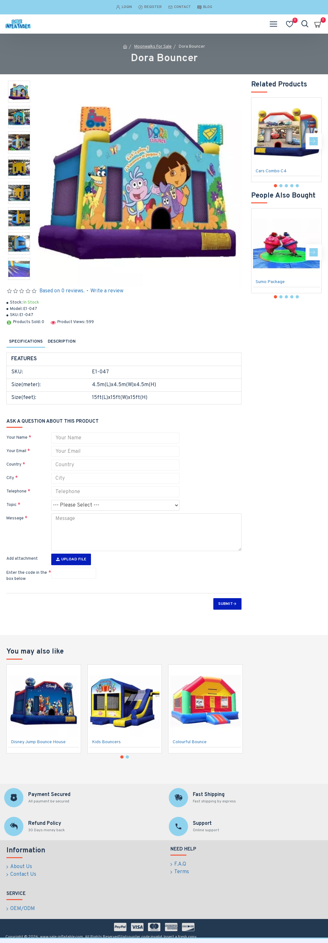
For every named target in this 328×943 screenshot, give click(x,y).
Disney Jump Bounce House (38, 742)
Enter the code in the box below (26, 576)
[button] (314, 141)
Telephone (16, 491)
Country (13, 464)
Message (15, 518)
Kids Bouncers (106, 742)
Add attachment (22, 558)
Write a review (106, 291)
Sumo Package (270, 282)
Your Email (16, 451)
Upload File (71, 559)
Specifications (26, 341)
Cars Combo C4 (271, 171)
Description (62, 341)
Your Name (17, 437)
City (10, 478)
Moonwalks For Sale (153, 46)
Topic (11, 505)
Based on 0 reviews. (62, 291)
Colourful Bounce (190, 742)
